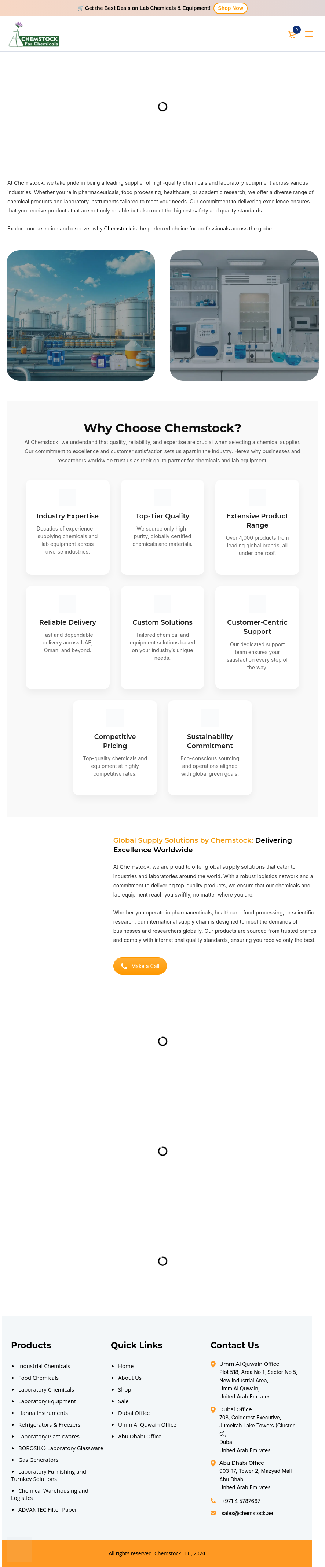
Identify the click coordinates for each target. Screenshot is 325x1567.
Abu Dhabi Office (139, 1436)
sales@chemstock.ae (247, 1513)
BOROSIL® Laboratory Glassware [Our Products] (60, 1448)
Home (126, 1366)
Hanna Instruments (43, 1412)
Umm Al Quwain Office (147, 1424)
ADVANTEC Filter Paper (47, 1509)
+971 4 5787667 (241, 1501)
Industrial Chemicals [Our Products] (44, 1366)
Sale (123, 1401)
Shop (124, 1389)
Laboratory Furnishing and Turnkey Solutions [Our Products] (48, 1475)
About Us (130, 1377)
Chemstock (118, 228)
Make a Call (140, 966)
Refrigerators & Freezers (49, 1424)
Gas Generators (38, 1459)
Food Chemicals (38, 1377)
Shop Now (230, 8)
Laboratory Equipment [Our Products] (47, 1401)
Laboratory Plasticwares (49, 1436)
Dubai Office (134, 1412)
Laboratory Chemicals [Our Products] (46, 1389)
